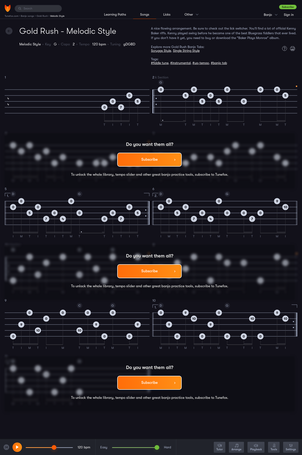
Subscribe (288, 7)
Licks (166, 14)
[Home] (8, 8)
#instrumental (180, 63)
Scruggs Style (161, 50)
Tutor (219, 447)
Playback (256, 447)
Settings (291, 447)
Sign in (289, 15)
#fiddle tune (159, 63)
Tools (274, 447)
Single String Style (186, 50)
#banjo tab (219, 63)
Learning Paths (115, 14)
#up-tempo (201, 63)
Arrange (236, 447)
